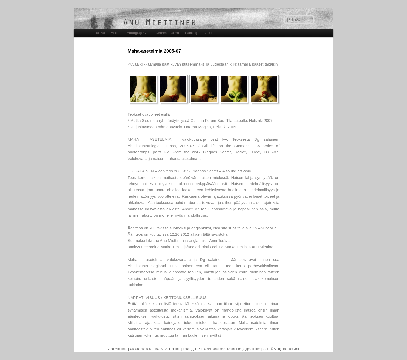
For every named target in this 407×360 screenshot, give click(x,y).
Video (115, 33)
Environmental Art (165, 33)
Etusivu (99, 33)
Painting (191, 33)
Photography (136, 33)
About (207, 33)
